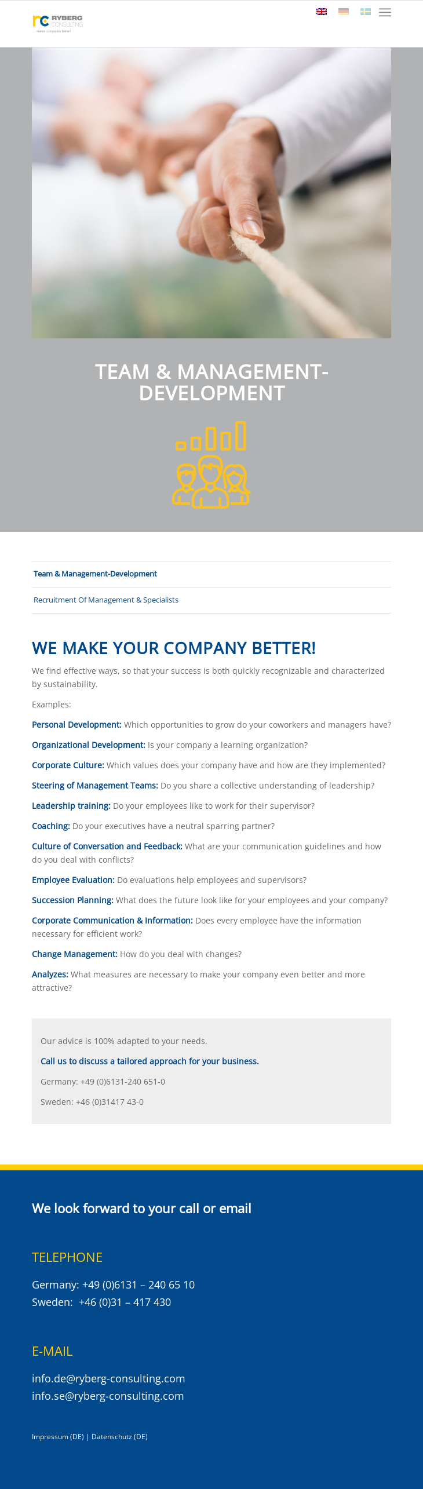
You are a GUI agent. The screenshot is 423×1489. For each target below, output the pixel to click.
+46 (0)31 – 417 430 (125, 1302)
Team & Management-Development (95, 573)
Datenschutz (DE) (120, 1436)
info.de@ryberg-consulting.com (108, 1378)
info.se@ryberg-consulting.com (108, 1396)
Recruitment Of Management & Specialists (106, 599)
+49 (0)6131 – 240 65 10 (138, 1284)
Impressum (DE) (58, 1436)
